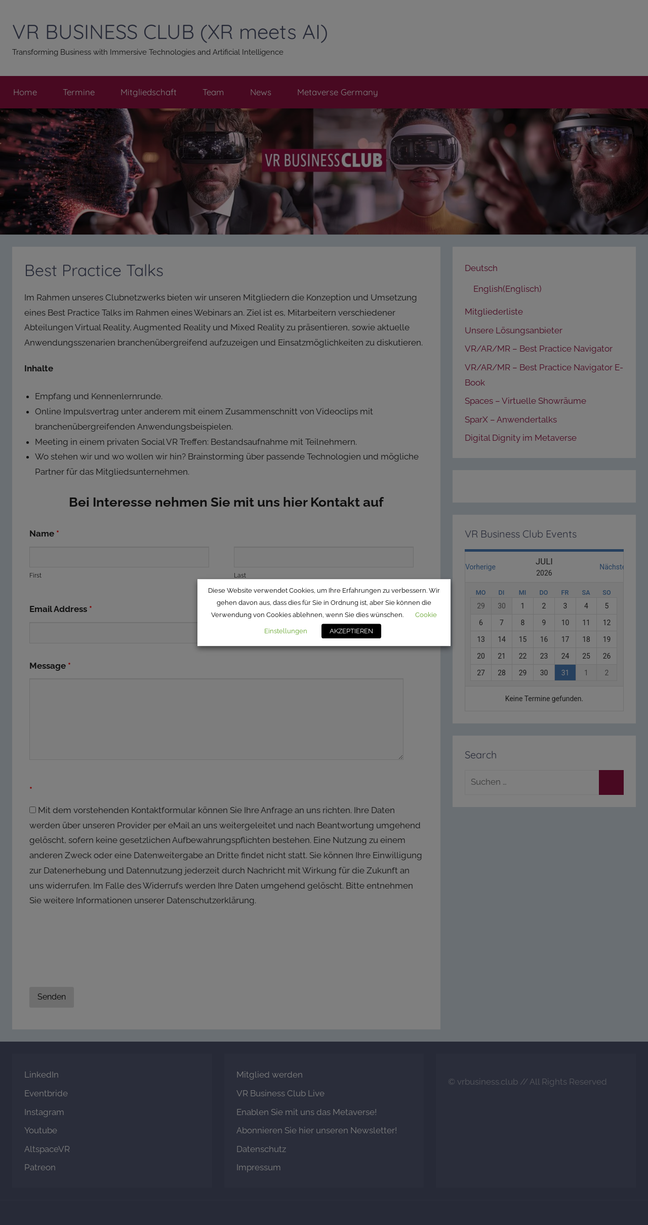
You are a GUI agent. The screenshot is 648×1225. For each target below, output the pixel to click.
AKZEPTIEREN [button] (351, 631)
